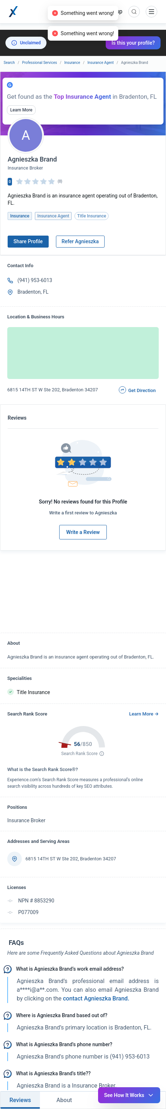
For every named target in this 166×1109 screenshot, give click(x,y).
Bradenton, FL (33, 292)
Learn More (21, 110)
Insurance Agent (101, 63)
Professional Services (39, 63)
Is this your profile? (133, 43)
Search (9, 63)
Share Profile (28, 241)
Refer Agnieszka (80, 241)
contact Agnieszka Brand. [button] (95, 998)
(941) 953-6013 (34, 280)
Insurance (72, 63)
